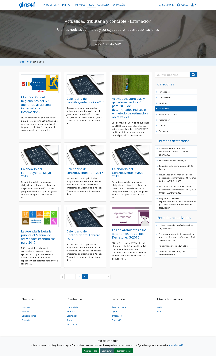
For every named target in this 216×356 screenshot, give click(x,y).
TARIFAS (66, 4)
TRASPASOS (79, 4)
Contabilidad (165, 97)
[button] (62, 277)
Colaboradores (28, 315)
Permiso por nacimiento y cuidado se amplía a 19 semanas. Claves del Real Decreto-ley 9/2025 (177, 237)
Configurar (107, 351)
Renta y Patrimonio (168, 114)
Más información (176, 345)
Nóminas (163, 103)
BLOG (91, 4)
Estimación (164, 108)
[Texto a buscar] (172, 74)
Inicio (21, 61)
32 (91, 276)
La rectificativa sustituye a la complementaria (172, 253)
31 (85, 276)
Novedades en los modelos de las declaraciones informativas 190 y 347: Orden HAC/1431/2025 (177, 177)
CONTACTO (103, 4)
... (72, 276)
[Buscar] (193, 74)
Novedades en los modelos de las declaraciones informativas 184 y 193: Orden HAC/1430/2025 (177, 189)
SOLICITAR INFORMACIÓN (107, 43)
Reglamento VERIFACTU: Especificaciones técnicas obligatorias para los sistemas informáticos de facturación (177, 203)
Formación (164, 131)
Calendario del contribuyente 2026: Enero (176, 167)
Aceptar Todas (90, 351)
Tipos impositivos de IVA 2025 (173, 245)
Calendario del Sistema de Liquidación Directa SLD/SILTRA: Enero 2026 (174, 151)
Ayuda (115, 311)
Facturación (164, 119)
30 (79, 276)
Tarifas (160, 307)
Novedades (164, 91)
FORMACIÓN (118, 4)
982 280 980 (168, 4)
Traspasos (117, 315)
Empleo (25, 311)
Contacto (25, 320)
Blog (28, 61)
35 (103, 276)
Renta (69, 320)
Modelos (163, 125)
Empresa (25, 307)
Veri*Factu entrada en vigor (172, 160)
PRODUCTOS (50, 4)
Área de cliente (119, 307)
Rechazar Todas (124, 351)
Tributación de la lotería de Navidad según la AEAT (176, 227)
